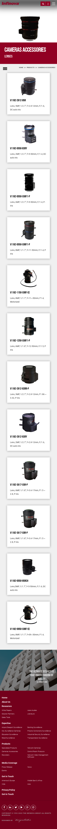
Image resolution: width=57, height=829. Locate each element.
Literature (31, 714)
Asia (29, 784)
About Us (6, 702)
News (29, 767)
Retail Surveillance (8, 738)
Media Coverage (9, 763)
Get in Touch (8, 776)
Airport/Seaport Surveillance (12, 727)
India (3, 784)
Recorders (5, 755)
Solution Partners (8, 714)
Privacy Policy (8, 790)
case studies (32, 710)
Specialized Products (9, 748)
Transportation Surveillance (37, 738)
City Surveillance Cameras (11, 731)
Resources (7, 706)
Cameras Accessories (46, 67)
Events (4, 771)
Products (30, 67)
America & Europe (8, 781)
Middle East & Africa (34, 781)
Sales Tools (6, 717)
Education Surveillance (10, 734)
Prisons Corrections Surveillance (39, 731)
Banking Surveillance (34, 727)
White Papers (7, 710)
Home (21, 67)
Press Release (7, 767)
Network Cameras (34, 748)
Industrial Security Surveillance (38, 734)
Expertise (6, 723)
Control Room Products (36, 751)
